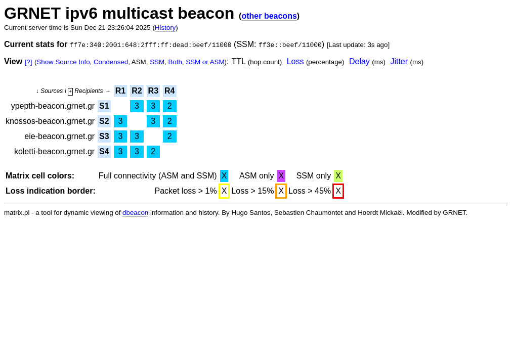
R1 (120, 90)
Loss (295, 61)
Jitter (399, 61)
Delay (359, 61)
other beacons (268, 16)
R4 (169, 90)
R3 (153, 90)
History (165, 27)
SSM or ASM (205, 62)
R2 (137, 90)
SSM (157, 62)
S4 (104, 151)
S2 (104, 121)
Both (175, 62)
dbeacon (135, 212)
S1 (104, 106)
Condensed (111, 62)
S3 (104, 136)
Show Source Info (63, 62)
